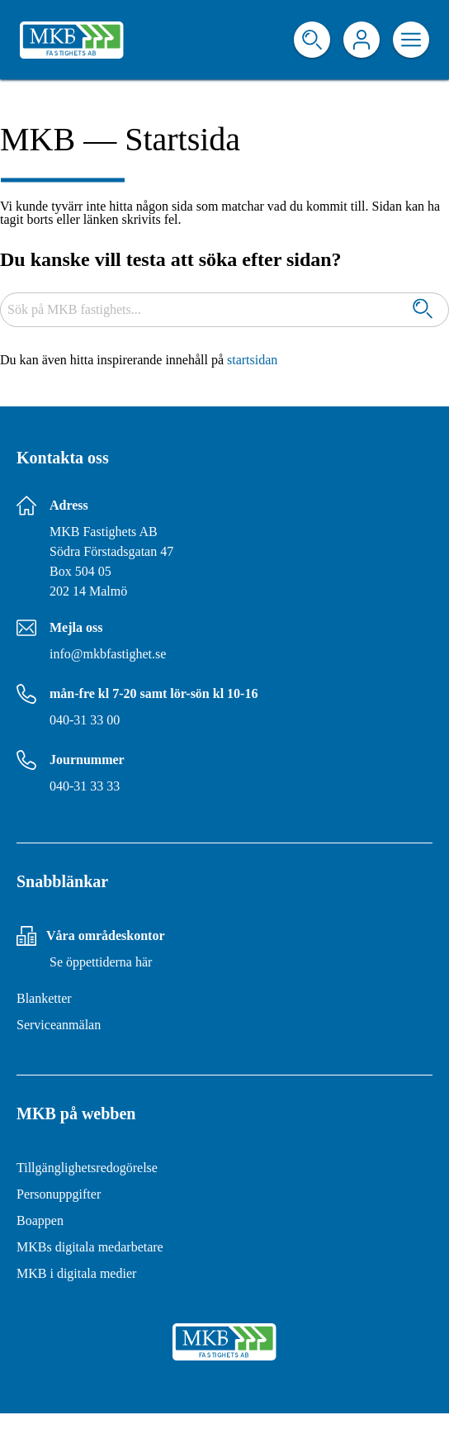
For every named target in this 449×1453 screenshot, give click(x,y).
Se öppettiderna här (101, 962)
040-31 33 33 (85, 786)
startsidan (252, 360)
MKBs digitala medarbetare (90, 1247)
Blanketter (44, 998)
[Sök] (422, 310)
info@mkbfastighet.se (108, 654)
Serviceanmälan (59, 1025)
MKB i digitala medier (76, 1273)
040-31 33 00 (85, 720)
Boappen (40, 1220)
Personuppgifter (59, 1194)
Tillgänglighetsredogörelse (87, 1168)
